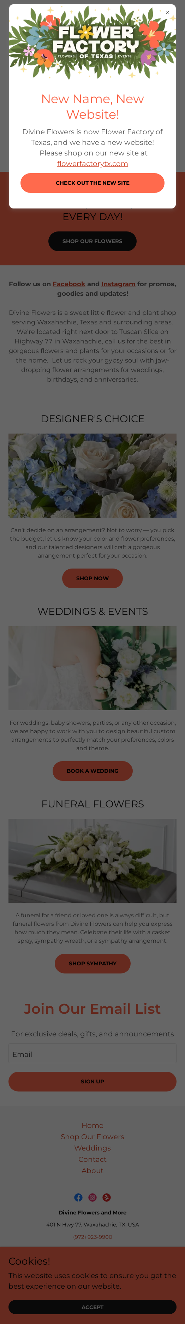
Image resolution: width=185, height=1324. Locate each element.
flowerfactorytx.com (92, 163)
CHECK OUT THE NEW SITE (93, 183)
